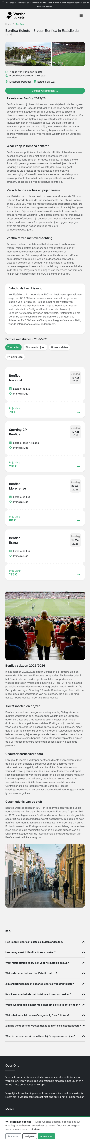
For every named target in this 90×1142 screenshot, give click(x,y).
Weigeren (29, 1136)
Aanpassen (13, 1136)
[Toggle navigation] (81, 15)
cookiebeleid (35, 1129)
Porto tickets (22, 697)
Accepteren (46, 1136)
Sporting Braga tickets (45, 697)
